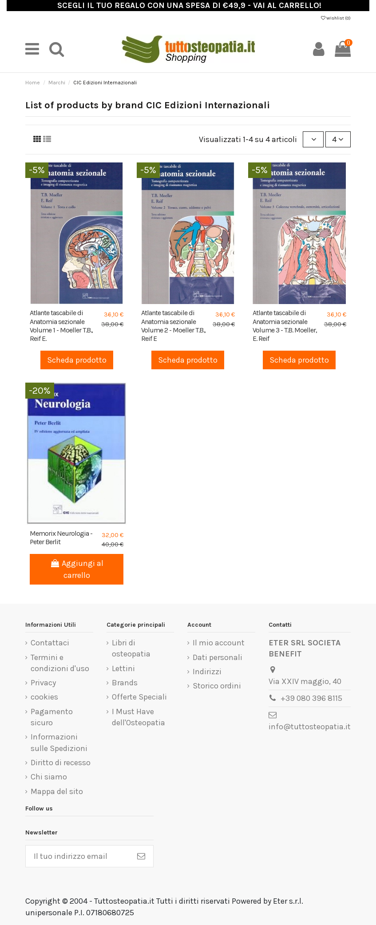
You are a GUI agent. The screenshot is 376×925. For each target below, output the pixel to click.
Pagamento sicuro (52, 717)
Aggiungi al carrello (76, 569)
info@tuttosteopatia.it (310, 726)
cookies (44, 697)
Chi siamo (49, 777)
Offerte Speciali (139, 697)
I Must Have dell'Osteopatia (138, 717)
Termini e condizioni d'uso (60, 662)
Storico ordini (217, 686)
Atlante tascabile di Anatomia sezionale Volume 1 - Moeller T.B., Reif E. (61, 325)
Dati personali (217, 657)
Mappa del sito (57, 791)
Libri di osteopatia (131, 648)
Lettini (123, 668)
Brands (125, 683)
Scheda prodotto (77, 360)
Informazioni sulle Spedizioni (59, 742)
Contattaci (50, 643)
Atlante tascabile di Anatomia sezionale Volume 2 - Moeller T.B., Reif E (173, 325)
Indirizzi (207, 671)
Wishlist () (336, 18)
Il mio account (219, 643)
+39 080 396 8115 (311, 698)
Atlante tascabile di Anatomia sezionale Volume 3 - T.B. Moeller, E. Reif (285, 325)
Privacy (43, 683)
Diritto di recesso (61, 762)
